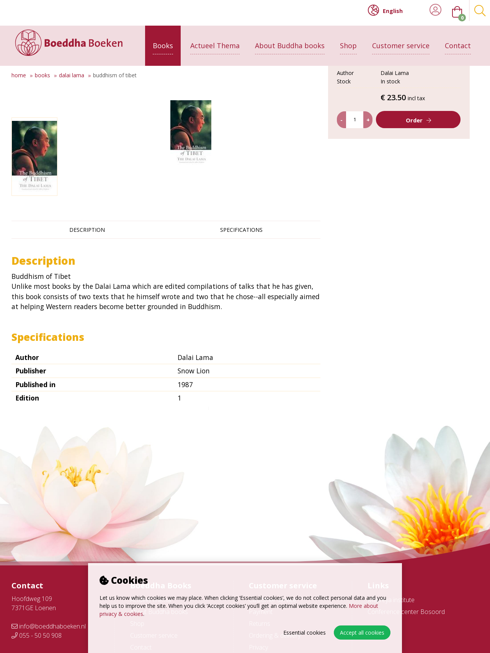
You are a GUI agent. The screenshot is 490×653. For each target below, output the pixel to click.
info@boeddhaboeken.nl (48, 626)
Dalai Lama (71, 75)
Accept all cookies (362, 632)
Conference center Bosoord (406, 611)
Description (87, 229)
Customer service (401, 41)
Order (414, 182)
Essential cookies (304, 632)
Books (163, 41)
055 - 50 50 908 (36, 635)
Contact (458, 41)
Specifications (241, 229)
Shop (348, 41)
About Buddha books (290, 41)
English (385, 10)
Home (18, 75)
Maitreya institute (391, 600)
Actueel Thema (215, 41)
